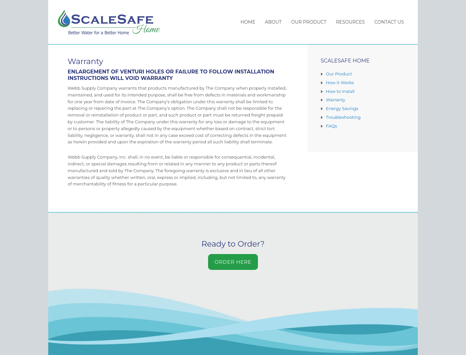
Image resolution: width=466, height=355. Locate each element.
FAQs (331, 125)
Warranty (335, 99)
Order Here (233, 262)
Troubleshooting (343, 117)
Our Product (339, 73)
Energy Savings (342, 108)
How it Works (340, 82)
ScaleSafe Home (112, 22)
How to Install (340, 91)
